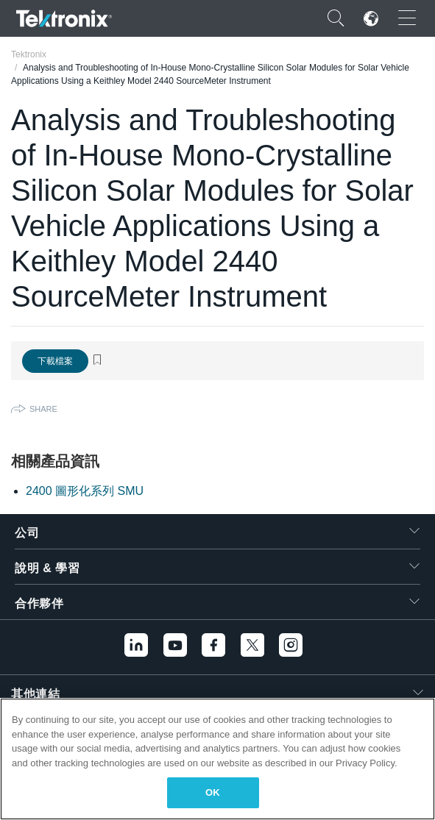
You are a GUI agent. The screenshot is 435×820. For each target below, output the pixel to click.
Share (43, 408)
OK (212, 792)
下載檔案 (55, 361)
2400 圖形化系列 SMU (85, 491)
